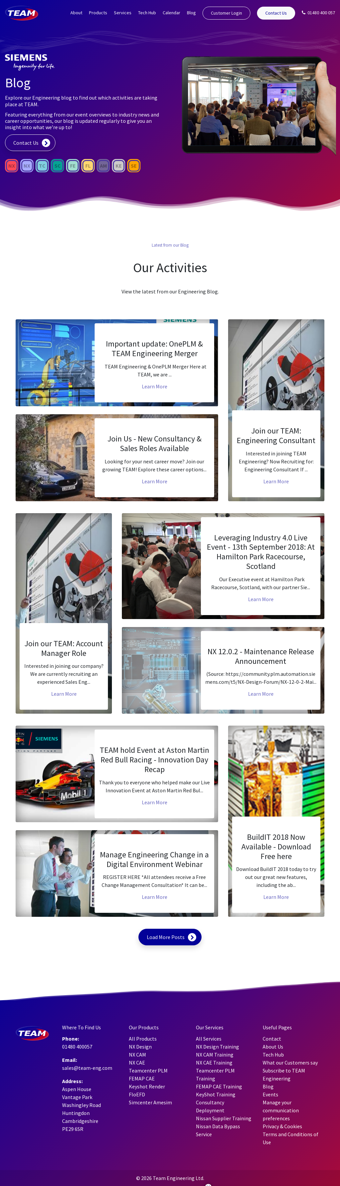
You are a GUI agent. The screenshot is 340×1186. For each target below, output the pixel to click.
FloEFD (137, 1094)
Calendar (171, 13)
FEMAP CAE (142, 1078)
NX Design (140, 1046)
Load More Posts (166, 937)
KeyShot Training (215, 1094)
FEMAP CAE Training (219, 1086)
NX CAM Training (214, 1054)
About (76, 13)
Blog (191, 13)
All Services (208, 1038)
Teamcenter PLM (148, 1070)
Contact (272, 1038)
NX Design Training (217, 1046)
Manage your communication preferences (281, 1110)
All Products (143, 1038)
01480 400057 (77, 1046)
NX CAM (137, 1054)
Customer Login (226, 13)
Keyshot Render (147, 1086)
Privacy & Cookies (282, 1126)
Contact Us (276, 13)
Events (270, 1094)
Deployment (210, 1110)
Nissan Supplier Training (223, 1118)
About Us (273, 1046)
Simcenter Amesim (150, 1102)
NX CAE (137, 1062)
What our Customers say (290, 1062)
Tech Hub (147, 13)
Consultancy (210, 1102)
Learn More (154, 386)
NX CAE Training (214, 1062)
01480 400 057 (318, 13)
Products (98, 13)
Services (122, 13)
